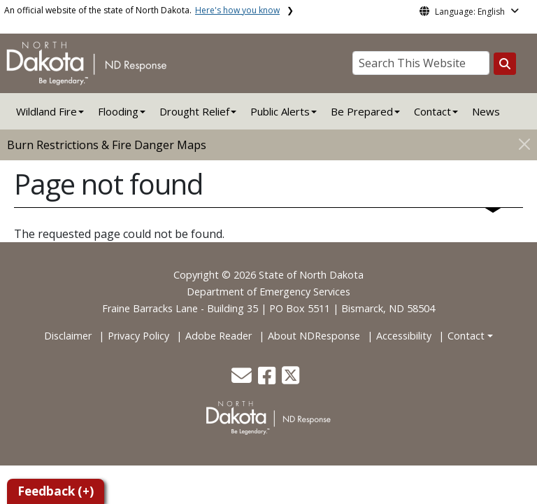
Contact (466, 335)
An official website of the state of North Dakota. (142, 10)
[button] (243, 379)
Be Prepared (362, 111)
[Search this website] (505, 63)
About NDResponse (314, 335)
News (486, 111)
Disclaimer (68, 335)
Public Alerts (280, 111)
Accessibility (403, 335)
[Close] (524, 144)
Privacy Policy (138, 335)
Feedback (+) (55, 491)
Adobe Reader (218, 335)
